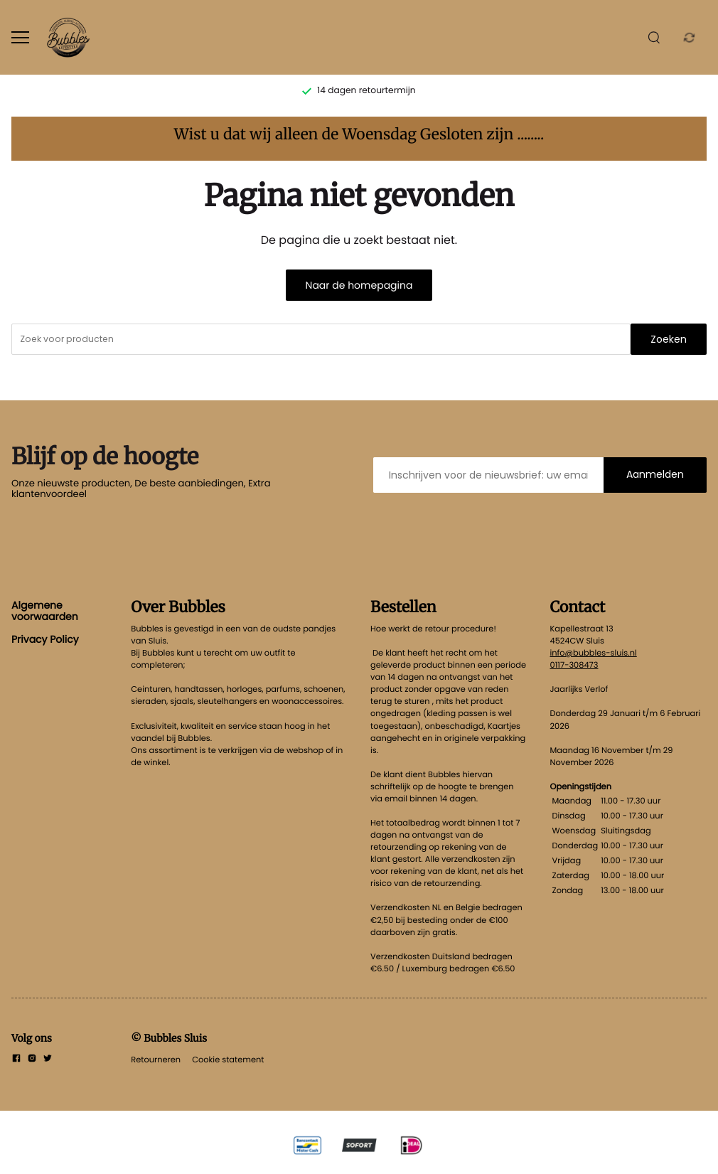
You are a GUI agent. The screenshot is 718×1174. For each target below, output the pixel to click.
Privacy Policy (45, 639)
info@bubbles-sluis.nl (593, 652)
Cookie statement (228, 1059)
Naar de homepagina (359, 285)
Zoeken (668, 339)
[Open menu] (20, 37)
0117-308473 (574, 665)
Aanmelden (655, 474)
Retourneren (156, 1059)
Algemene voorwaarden (44, 611)
